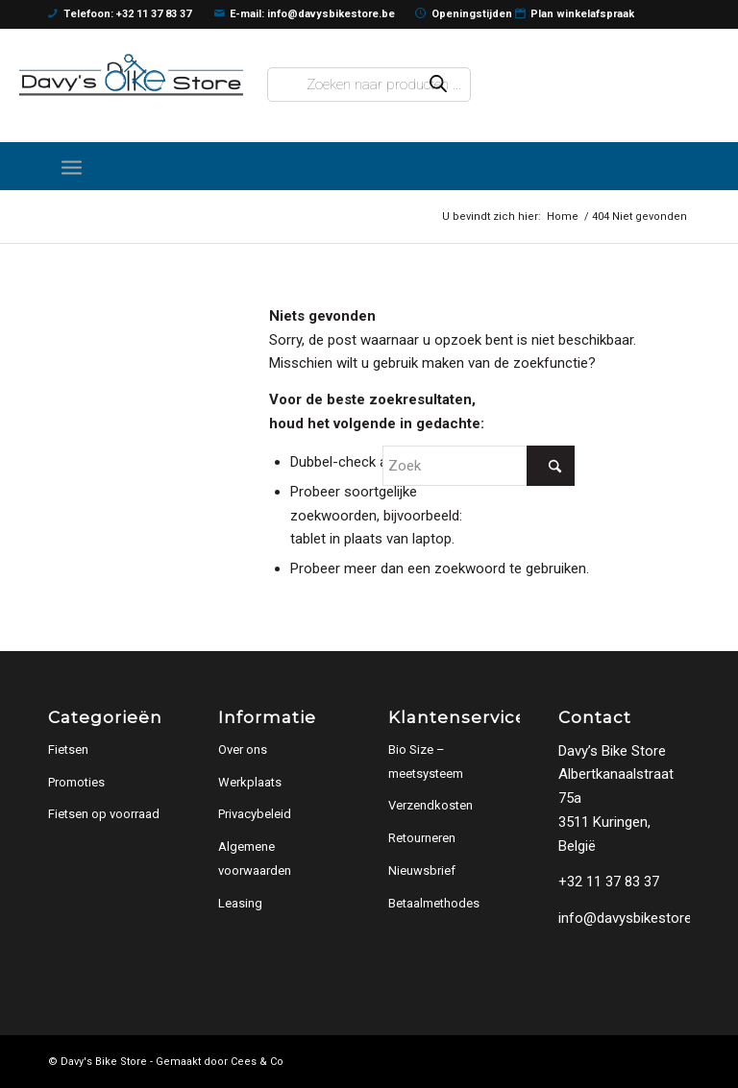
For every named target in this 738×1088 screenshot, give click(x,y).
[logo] (131, 75)
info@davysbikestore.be (634, 918)
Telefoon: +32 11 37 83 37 (119, 14)
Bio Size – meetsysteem (425, 761)
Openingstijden (463, 14)
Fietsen (68, 749)
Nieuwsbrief (421, 870)
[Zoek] (478, 466)
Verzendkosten (430, 805)
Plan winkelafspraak (575, 14)
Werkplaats (250, 782)
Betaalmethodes (434, 903)
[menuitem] (72, 166)
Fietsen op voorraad (104, 814)
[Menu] (72, 166)
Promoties (76, 782)
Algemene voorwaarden (254, 858)
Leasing (240, 903)
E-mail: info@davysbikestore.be (305, 14)
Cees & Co (257, 1061)
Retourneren (421, 838)
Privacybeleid (254, 814)
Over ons (242, 749)
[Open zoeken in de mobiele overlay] (369, 84)
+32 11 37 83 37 (608, 881)
